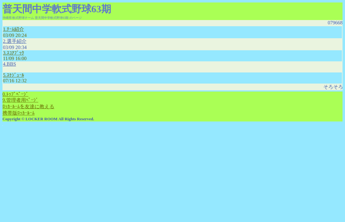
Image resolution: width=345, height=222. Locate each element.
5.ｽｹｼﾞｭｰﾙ (13, 75)
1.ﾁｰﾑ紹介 (13, 29)
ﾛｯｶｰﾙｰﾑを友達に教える (28, 106)
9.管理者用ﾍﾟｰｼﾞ (20, 100)
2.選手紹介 (15, 41)
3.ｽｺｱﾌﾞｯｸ (13, 53)
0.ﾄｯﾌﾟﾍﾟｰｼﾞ (15, 94)
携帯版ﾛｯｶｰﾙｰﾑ (18, 113)
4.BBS (9, 64)
